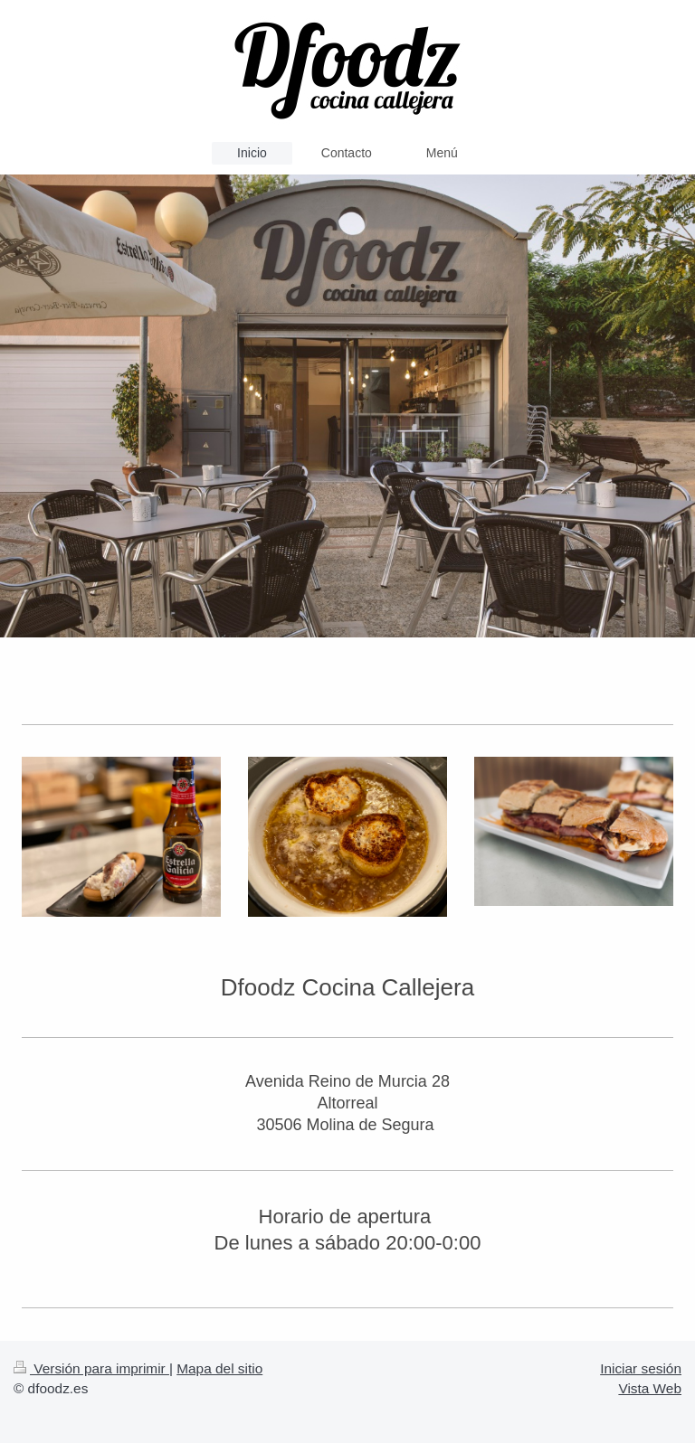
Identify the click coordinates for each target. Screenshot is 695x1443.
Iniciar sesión (640, 1368)
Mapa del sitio (219, 1368)
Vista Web (649, 1388)
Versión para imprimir (91, 1368)
